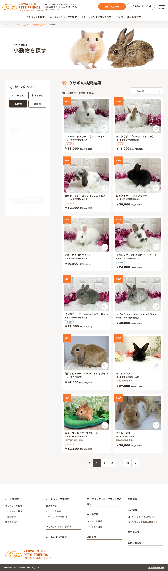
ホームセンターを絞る (56, 516)
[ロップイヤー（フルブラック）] (138, 184)
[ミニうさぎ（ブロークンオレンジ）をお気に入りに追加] (156, 128)
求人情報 (132, 509)
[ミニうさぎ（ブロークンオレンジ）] (138, 125)
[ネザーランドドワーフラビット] (86, 423)
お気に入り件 (141, 6)
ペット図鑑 (92, 514)
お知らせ (91, 536)
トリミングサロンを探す (96, 17)
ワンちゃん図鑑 (94, 521)
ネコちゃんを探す (13, 511)
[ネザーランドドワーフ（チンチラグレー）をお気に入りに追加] (156, 306)
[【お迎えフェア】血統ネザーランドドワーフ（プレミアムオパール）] (86, 302)
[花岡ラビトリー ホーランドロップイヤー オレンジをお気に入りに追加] (104, 365)
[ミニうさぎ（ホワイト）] (86, 243)
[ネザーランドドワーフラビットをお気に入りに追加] (104, 425)
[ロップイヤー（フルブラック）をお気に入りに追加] (156, 188)
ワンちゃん (18, 95)
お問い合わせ (112, 6)
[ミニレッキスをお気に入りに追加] (156, 365)
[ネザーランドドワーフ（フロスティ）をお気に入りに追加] (104, 128)
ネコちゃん (37, 95)
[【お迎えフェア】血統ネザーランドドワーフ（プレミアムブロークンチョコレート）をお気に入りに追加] (156, 247)
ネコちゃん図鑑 (94, 526)
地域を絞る (51, 506)
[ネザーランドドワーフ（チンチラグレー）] (138, 302)
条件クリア (28, 208)
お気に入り (133, 532)
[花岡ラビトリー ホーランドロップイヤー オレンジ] (86, 362)
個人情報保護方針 (156, 567)
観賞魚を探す (11, 521)
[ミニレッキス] (138, 362)
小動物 (18, 104)
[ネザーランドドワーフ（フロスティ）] (86, 125)
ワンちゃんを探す (13, 506)
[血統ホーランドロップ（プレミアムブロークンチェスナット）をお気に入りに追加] (104, 188)
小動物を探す (39, 24)
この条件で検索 (27, 200)
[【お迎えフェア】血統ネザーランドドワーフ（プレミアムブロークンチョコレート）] (138, 243)
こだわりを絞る (53, 511)
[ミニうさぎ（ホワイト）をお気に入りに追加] (104, 247)
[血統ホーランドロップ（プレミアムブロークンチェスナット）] (86, 184)
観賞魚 (37, 104)
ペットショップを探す (63, 17)
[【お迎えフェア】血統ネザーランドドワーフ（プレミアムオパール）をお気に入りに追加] (104, 306)
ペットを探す (36, 17)
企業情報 (132, 499)
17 (127, 463)
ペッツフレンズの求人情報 (140, 521)
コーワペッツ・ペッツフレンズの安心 (104, 501)
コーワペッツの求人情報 (139, 516)
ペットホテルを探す (129, 17)
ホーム (8, 24)
